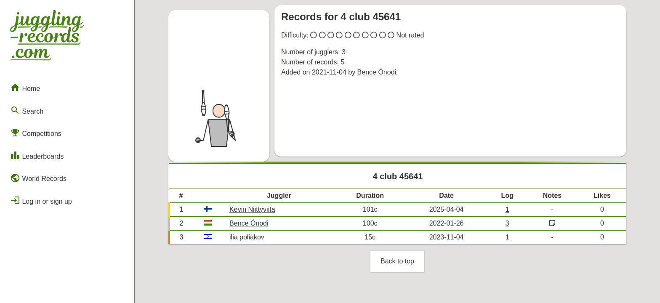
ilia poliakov (246, 237)
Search (26, 110)
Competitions (35, 133)
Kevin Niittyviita (252, 209)
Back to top (397, 261)
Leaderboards (37, 155)
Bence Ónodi (377, 72)
